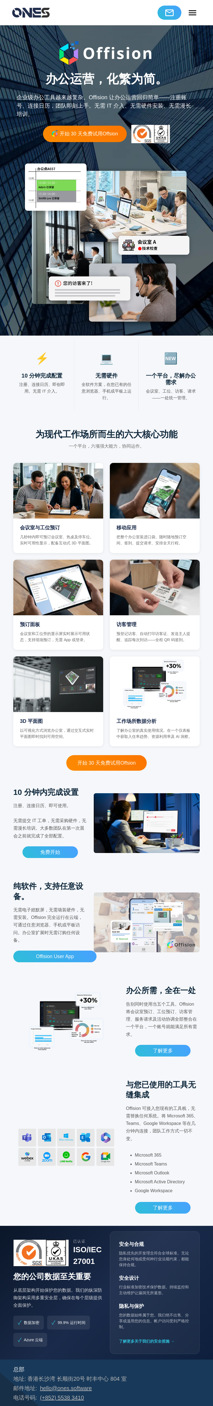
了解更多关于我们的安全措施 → (146, 1341)
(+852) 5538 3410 (62, 1398)
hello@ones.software (66, 1388)
